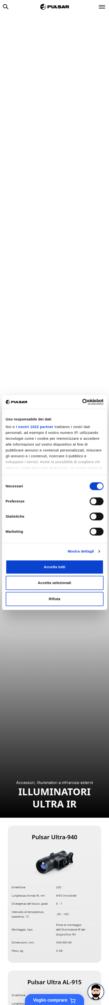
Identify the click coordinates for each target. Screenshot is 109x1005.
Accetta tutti (54, 567)
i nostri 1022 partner (34, 427)
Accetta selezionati (54, 583)
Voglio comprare (54, 1001)
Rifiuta (54, 599)
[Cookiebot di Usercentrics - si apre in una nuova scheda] (82, 402)
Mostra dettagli (81, 551)
